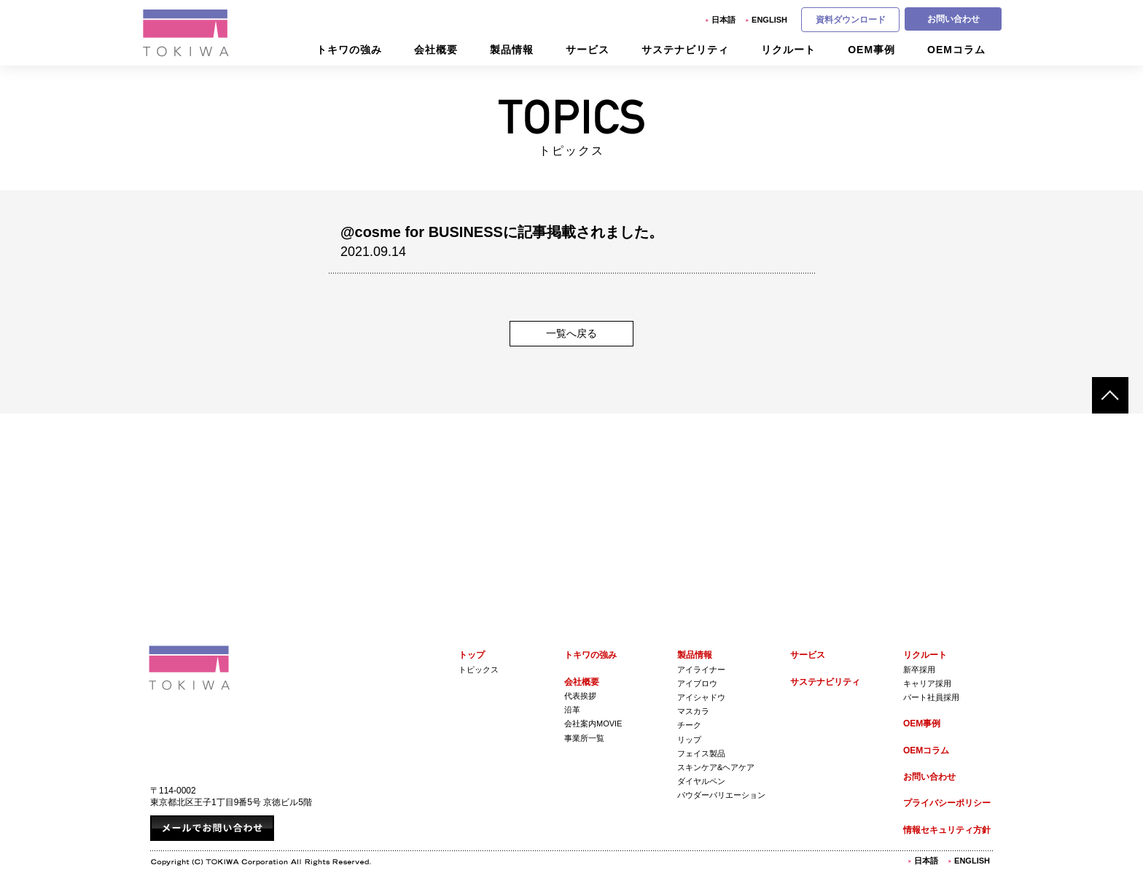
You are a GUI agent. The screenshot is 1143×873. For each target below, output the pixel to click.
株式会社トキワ (186, 33)
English (769, 19)
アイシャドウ (701, 697)
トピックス (479, 669)
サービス (807, 655)
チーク (689, 725)
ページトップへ (1110, 395)
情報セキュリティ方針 (947, 830)
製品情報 (694, 655)
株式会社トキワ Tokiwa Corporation (189, 667)
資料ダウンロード (851, 20)
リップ (689, 739)
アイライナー (701, 669)
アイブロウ (697, 683)
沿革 (572, 709)
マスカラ (693, 711)
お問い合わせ (953, 19)
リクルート (925, 655)
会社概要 (581, 682)
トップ (472, 655)
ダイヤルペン (701, 781)
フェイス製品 (701, 753)
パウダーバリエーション (721, 795)
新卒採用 (919, 669)
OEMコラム (926, 750)
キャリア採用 (927, 683)
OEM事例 (921, 723)
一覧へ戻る (571, 333)
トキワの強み (590, 655)
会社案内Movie (593, 723)
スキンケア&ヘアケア (715, 767)
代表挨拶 (580, 695)
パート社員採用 (931, 697)
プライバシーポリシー (947, 803)
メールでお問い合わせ (212, 828)
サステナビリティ (825, 682)
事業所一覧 (584, 738)
